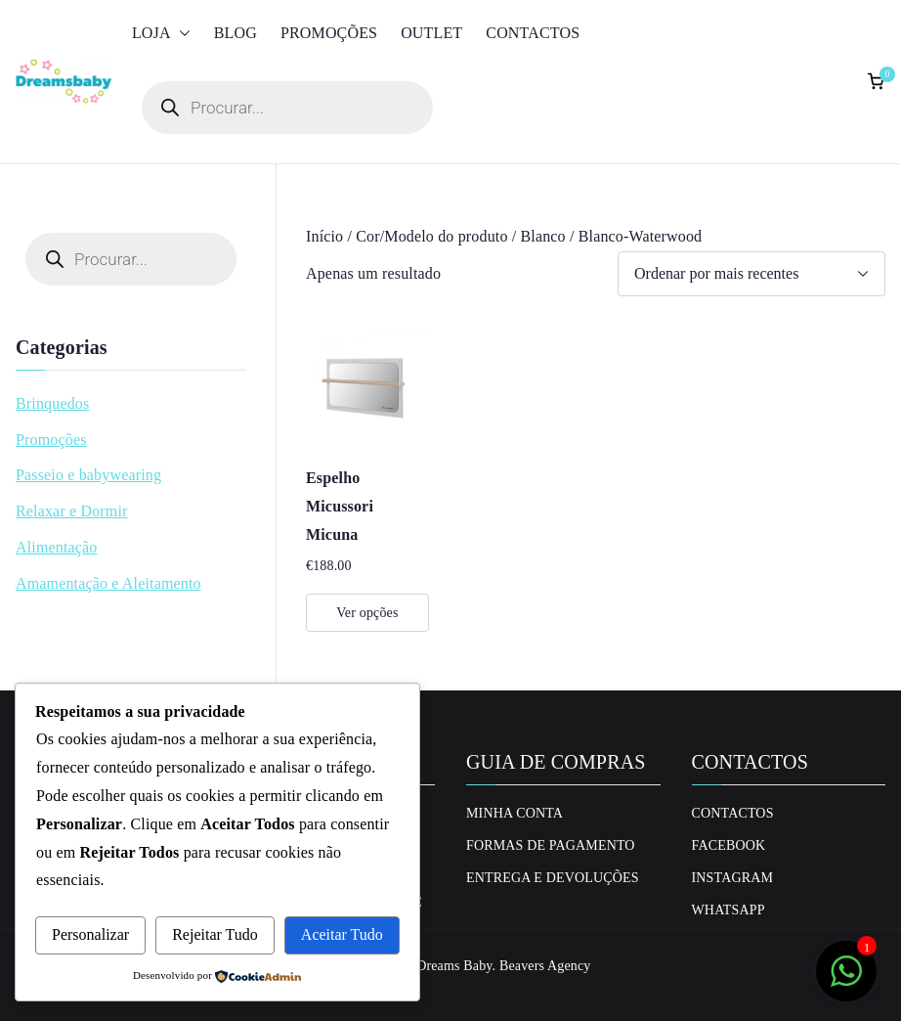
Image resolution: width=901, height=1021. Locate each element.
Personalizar (90, 934)
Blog (235, 32)
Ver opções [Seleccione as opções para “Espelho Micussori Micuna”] (367, 612)
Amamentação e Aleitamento (108, 583)
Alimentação (57, 547)
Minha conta (514, 813)
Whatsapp (728, 910)
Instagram (733, 877)
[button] (181, 34)
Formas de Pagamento (550, 845)
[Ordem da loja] (751, 274)
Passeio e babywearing (88, 474)
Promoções (328, 32)
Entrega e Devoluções (552, 877)
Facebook (729, 845)
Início (324, 236)
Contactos (532, 32)
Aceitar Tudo (342, 934)
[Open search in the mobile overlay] (287, 107)
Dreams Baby (454, 965)
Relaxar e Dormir (72, 511)
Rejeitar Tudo (215, 934)
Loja (161, 34)
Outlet (431, 32)
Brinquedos (52, 403)
